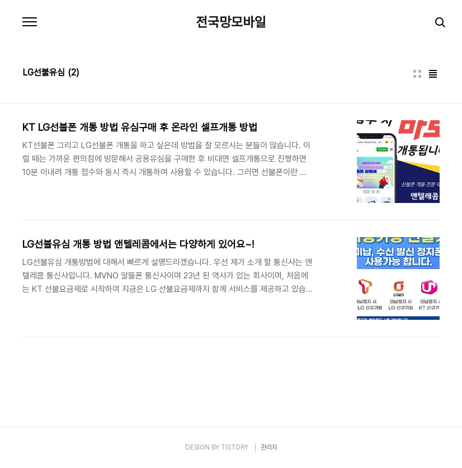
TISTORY (234, 447)
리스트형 (433, 74)
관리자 (269, 447)
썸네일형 (417, 74)
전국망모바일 (231, 22)
